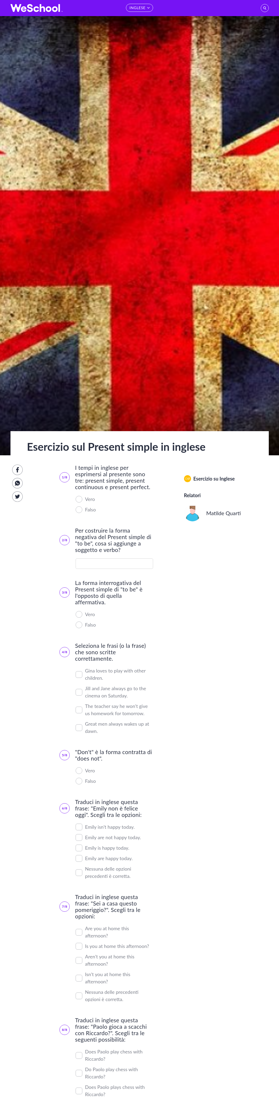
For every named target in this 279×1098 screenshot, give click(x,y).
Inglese (227, 479)
